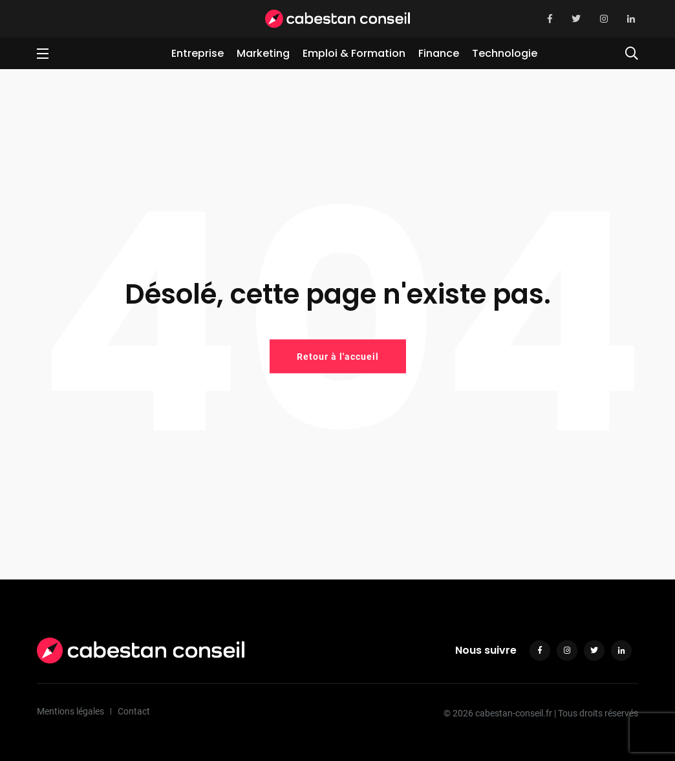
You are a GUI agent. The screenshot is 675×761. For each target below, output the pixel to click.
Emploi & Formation (354, 53)
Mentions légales (70, 711)
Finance (438, 53)
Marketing (263, 53)
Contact (134, 711)
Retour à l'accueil (338, 356)
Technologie (504, 53)
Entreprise (197, 53)
